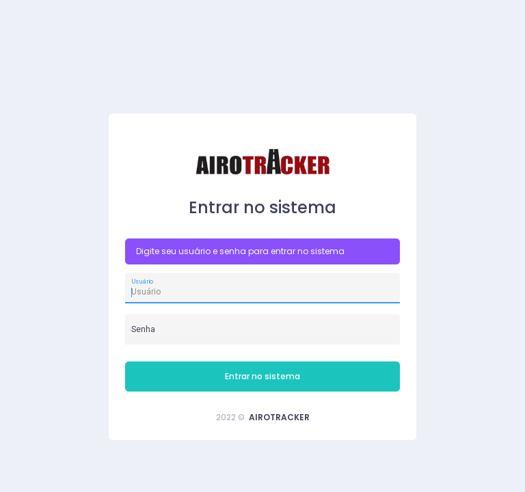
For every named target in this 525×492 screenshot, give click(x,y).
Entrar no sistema (262, 376)
